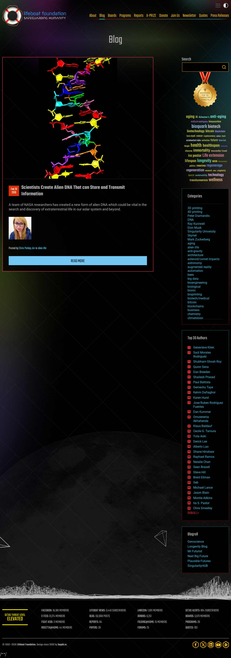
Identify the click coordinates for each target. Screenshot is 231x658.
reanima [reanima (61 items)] (201, 166)
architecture (195, 255)
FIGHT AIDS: (48, 622)
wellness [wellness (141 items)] (216, 180)
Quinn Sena (201, 367)
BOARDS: (190, 616)
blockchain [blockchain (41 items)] (220, 131)
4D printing (195, 212)
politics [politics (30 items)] (192, 166)
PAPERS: (94, 627)
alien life (42, 248)
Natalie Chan (201, 462)
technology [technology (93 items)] (216, 175)
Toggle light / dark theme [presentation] (225, 5)
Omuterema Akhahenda (201, 419)
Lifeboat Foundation (26, 645)
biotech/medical (198, 298)
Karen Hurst (201, 397)
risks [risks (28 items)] (214, 171)
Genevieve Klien (203, 347)
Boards (112, 15)
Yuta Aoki (199, 436)
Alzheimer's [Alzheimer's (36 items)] (204, 117)
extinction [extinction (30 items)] (206, 140)
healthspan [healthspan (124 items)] (211, 145)
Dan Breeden (201, 372)
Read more (78, 261)
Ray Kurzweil (196, 224)
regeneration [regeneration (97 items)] (195, 170)
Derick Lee (200, 441)
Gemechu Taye (203, 387)
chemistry (194, 314)
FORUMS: (142, 627)
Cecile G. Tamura (204, 431)
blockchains (196, 306)
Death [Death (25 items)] (224, 136)
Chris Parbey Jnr (27, 248)
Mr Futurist (195, 551)
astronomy (195, 263)
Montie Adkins (202, 498)
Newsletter (189, 15)
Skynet (192, 235)
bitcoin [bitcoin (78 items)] (210, 131)
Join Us (175, 15)
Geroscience (196, 541)
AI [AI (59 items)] (196, 117)
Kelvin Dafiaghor (204, 392)
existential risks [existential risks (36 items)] (193, 140)
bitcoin (192, 302)
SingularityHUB (198, 566)
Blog (102, 15)
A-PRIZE (151, 15)
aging (191, 243)
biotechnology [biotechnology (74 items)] (196, 131)
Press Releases (220, 15)
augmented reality (200, 267)
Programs (125, 15)
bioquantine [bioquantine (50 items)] (215, 121)
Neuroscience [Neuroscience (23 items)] (222, 162)
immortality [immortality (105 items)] (201, 150)
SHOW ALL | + (193, 513)
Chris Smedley (202, 508)
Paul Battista (201, 382)
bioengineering (197, 282)
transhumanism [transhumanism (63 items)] (199, 180)
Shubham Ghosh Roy (207, 361)
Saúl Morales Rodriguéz (202, 354)
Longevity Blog (197, 546)
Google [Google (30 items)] (187, 146)
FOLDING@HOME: (146, 622)
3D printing (195, 208)
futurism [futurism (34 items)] (222, 140)
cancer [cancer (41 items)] (199, 136)
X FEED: (45, 616)
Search (224, 67)
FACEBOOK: (47, 610)
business (193, 310)
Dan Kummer (202, 412)
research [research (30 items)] (208, 171)
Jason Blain (201, 492)
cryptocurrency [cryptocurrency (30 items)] (209, 136)
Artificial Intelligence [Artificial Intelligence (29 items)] (199, 122)
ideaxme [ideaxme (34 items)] (188, 151)
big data (193, 278)
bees (191, 274)
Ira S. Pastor (201, 503)
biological (194, 286)
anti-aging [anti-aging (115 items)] (218, 116)
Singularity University (202, 231)
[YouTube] (218, 644)
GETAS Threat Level (15, 618)
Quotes (203, 15)
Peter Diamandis (199, 216)
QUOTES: (190, 627)
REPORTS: (95, 622)
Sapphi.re (62, 645)
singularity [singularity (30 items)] (221, 171)
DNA (191, 220)
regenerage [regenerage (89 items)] (215, 166)
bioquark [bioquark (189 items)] (199, 126)
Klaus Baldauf (202, 426)
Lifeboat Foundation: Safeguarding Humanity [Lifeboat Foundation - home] (34, 15)
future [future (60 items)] (214, 140)
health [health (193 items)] (196, 145)
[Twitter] (203, 644)
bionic (192, 290)
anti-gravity (195, 251)
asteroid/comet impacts (203, 259)
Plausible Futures (199, 561)
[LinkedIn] (211, 644)
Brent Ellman (201, 477)
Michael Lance (203, 487)
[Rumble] (226, 644)
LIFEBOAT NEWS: (98, 610)
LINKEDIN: (142, 610)
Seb (195, 482)
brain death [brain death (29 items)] (191, 136)
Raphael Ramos (203, 457)
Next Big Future (198, 556)
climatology (195, 318)
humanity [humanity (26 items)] (224, 146)
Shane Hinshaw (203, 451)
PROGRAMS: (191, 622)
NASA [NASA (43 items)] (214, 161)
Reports (138, 15)
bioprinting (195, 294)
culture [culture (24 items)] (218, 136)
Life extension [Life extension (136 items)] (213, 155)
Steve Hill (199, 472)
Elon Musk (195, 227)
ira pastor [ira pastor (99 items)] (195, 156)
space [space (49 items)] (191, 175)
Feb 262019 (14, 191)
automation (195, 271)
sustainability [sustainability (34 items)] (201, 175)
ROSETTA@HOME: (51, 627)
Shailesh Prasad (204, 377)
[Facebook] (196, 644)
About (92, 15)
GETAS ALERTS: (193, 610)
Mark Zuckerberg (199, 239)
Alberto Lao (201, 446)
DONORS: (142, 616)
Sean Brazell (201, 467)
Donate (163, 15)
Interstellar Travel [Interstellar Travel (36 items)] (219, 151)
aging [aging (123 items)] (190, 116)
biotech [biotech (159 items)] (214, 126)
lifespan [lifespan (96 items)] (190, 161)
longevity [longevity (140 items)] (204, 160)
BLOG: (93, 616)
